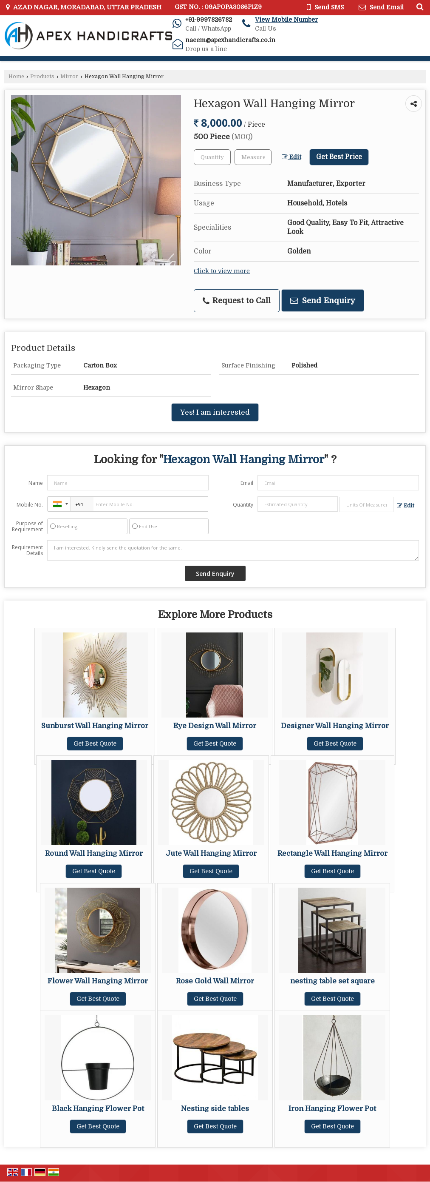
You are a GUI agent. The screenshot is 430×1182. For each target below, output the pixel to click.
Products (42, 77)
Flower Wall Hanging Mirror (98, 981)
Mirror (69, 77)
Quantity (243, 504)
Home (16, 77)
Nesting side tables (215, 1109)
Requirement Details (27, 550)
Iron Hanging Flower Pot (332, 1109)
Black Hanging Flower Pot (98, 1109)
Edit (291, 157)
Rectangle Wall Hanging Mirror (332, 853)
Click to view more (222, 271)
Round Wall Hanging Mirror (94, 853)
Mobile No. (30, 504)
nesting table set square (332, 981)
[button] (286, 19)
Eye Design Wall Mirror (214, 726)
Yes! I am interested (215, 412)
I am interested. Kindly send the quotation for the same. (233, 550)
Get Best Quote (95, 743)
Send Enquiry (322, 300)
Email (246, 483)
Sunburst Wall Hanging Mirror (94, 726)
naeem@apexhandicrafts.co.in (230, 40)
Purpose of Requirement (27, 527)
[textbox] (253, 157)
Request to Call (237, 300)
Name (35, 483)
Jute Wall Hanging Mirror (211, 853)
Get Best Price (339, 157)
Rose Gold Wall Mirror (215, 981)
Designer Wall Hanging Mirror (335, 726)
